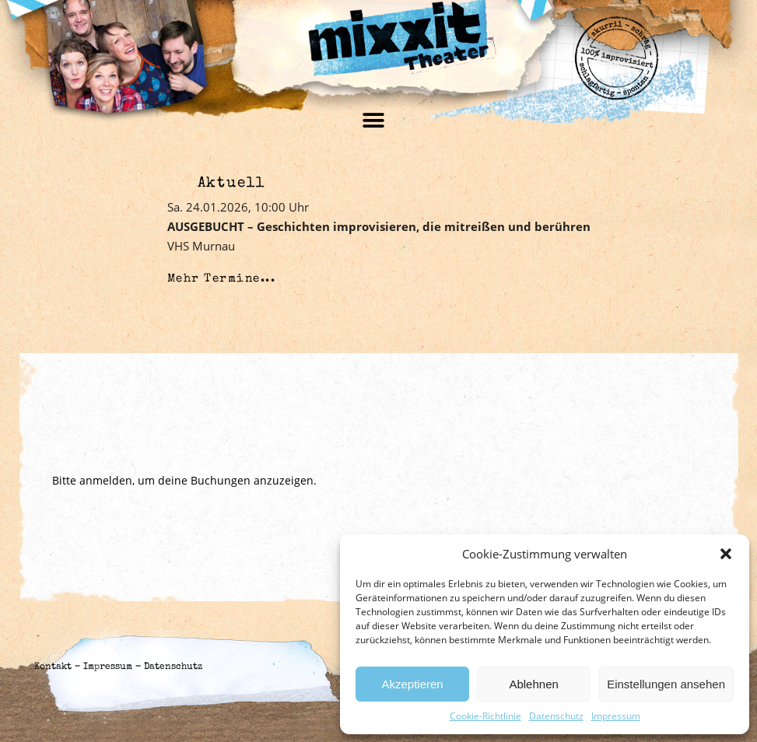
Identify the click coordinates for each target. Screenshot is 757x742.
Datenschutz (556, 716)
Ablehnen (533, 684)
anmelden (105, 480)
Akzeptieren (412, 684)
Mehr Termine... (221, 279)
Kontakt (53, 667)
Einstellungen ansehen (666, 684)
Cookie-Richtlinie (485, 716)
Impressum (615, 716)
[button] (726, 554)
